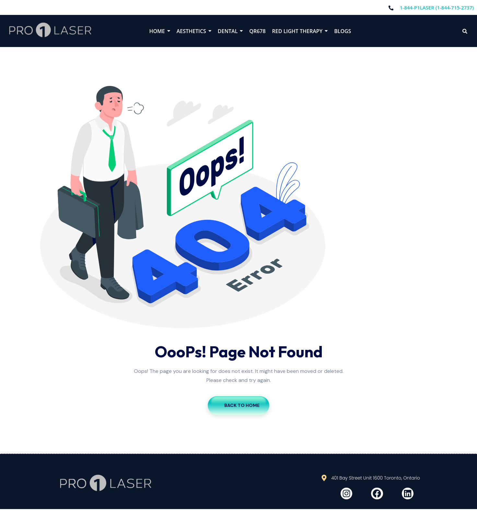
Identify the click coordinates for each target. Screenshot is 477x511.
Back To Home (238, 405)
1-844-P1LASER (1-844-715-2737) (437, 7)
